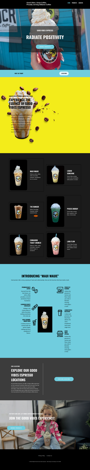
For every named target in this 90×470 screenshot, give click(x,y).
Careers (81, 3)
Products (74, 3)
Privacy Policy (42, 455)
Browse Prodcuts (45, 46)
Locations (64, 73)
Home (69, 3)
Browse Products (16, 428)
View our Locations (64, 379)
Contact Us (49, 455)
